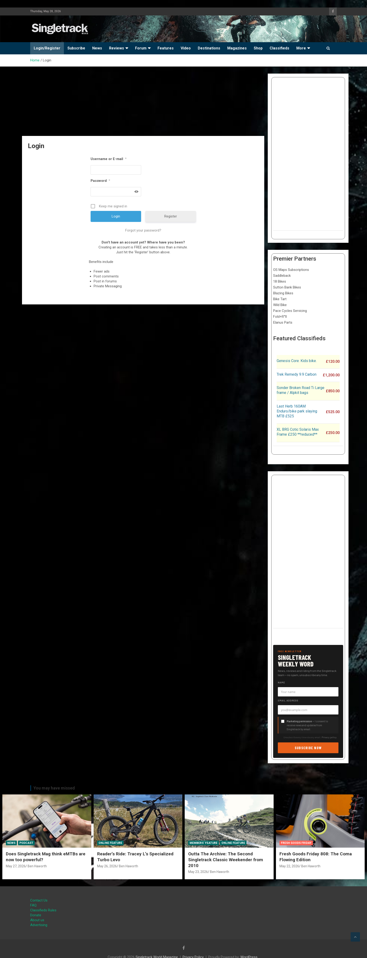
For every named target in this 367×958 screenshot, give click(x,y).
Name (281, 682)
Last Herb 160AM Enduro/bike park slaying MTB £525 (297, 411)
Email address (288, 700)
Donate (35, 915)
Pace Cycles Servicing (290, 311)
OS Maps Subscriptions (291, 270)
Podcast (26, 843)
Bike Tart (279, 299)
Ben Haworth (37, 866)
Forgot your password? (143, 230)
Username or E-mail (109, 158)
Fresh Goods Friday (296, 843)
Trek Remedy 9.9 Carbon (296, 374)
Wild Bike (280, 305)
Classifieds (279, 48)
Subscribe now (308, 747)
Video (186, 48)
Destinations (209, 48)
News (97, 48)
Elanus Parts (282, 322)
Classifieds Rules (43, 910)
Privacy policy (329, 737)
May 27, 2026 (16, 866)
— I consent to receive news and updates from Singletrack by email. (307, 725)
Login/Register (47, 48)
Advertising (38, 925)
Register (170, 216)
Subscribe (76, 48)
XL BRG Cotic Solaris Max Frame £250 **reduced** (298, 432)
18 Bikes (279, 281)
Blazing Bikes (283, 293)
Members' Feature (203, 843)
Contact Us (39, 900)
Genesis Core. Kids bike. (297, 361)
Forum (141, 48)
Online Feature (110, 843)
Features (166, 48)
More (301, 48)
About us (37, 920)
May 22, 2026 (289, 866)
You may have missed (54, 788)
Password (100, 180)
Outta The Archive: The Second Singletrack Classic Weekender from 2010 (225, 859)
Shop (258, 48)
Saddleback (282, 275)
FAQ (33, 905)
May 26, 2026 (107, 866)
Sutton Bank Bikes (287, 287)
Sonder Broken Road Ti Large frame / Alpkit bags (300, 390)
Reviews (116, 48)
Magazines (237, 48)
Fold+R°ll (280, 316)
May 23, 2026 (198, 872)
